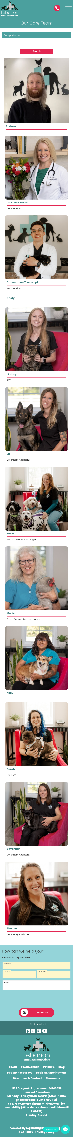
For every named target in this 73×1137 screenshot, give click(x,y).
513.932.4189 (36, 1024)
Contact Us (34, 1012)
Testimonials (30, 1067)
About (13, 1067)
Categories (12, 35)
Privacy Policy (44, 1132)
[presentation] (36, 998)
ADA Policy (26, 1132)
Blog (61, 1067)
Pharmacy (53, 1078)
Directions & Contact (27, 1078)
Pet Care (49, 1067)
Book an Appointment (51, 1072)
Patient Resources (19, 1072)
